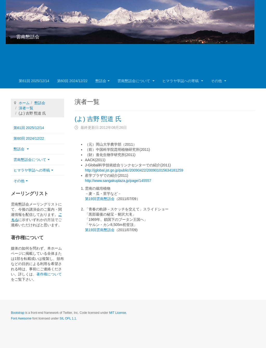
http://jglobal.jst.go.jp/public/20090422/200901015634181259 (134, 170)
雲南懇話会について (136, 81)
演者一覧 (26, 108)
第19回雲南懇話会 (100, 199)
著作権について (49, 274)
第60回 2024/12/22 (72, 81)
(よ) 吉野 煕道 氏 (98, 118)
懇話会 (102, 81)
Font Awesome (21, 318)
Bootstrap (17, 313)
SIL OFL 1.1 (67, 318)
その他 (218, 81)
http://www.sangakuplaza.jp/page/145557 (118, 181)
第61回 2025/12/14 (34, 81)
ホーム (24, 103)
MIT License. (118, 313)
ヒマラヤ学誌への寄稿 (182, 81)
